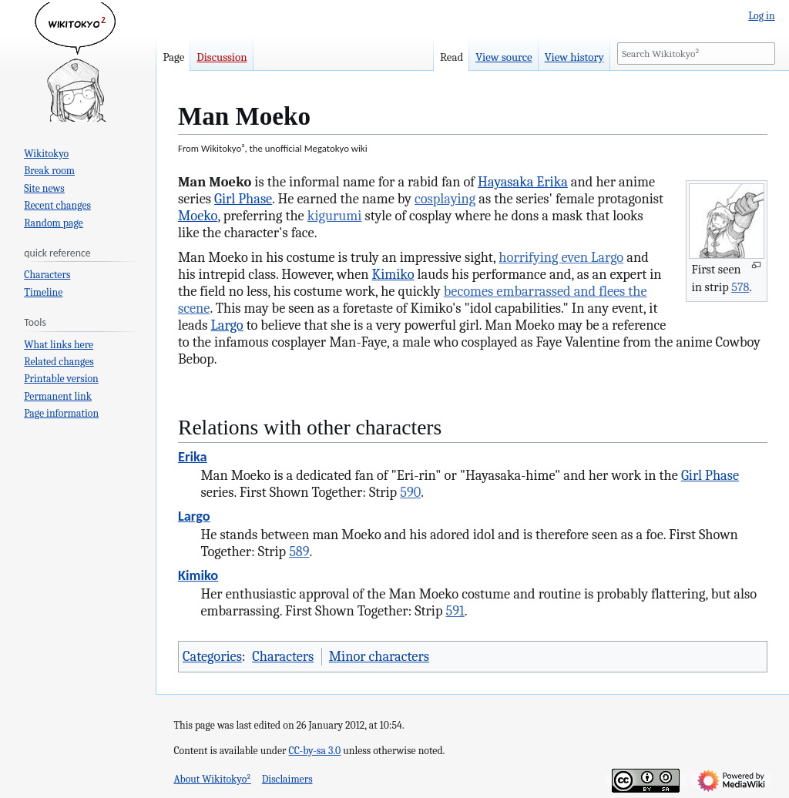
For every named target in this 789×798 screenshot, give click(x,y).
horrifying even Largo (561, 257)
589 (299, 551)
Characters (283, 656)
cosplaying (445, 198)
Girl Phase (243, 198)
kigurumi (334, 215)
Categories (212, 656)
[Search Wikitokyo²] (696, 53)
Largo (227, 325)
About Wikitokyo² (212, 779)
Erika (192, 456)
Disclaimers (287, 779)
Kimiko (393, 274)
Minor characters (379, 656)
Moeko (197, 215)
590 (410, 492)
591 (455, 610)
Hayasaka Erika (523, 181)
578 (740, 287)
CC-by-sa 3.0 (315, 750)
